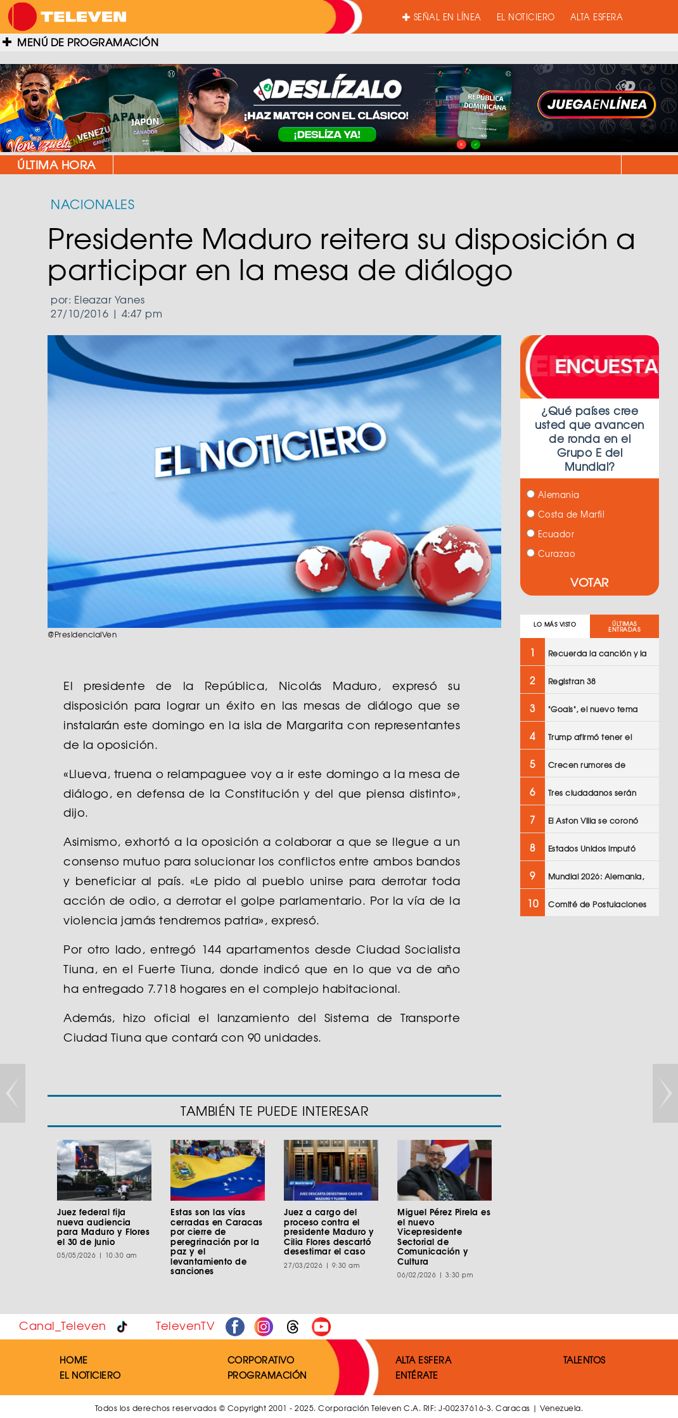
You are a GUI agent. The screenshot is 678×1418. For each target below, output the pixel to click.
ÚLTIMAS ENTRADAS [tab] (624, 627)
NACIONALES (92, 204)
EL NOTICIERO (526, 17)
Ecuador (550, 534)
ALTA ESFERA (597, 17)
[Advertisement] (589, 1129)
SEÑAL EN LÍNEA (442, 17)
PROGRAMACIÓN (267, 1375)
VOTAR (589, 582)
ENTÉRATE (416, 1375)
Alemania (553, 495)
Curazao (551, 553)
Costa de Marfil (565, 514)
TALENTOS (584, 1359)
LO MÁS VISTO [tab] (555, 624)
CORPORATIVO (261, 1359)
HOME (74, 1359)
